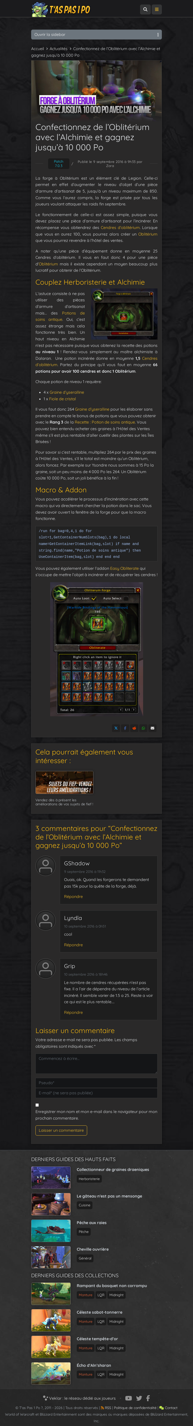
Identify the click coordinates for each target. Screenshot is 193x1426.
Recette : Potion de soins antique (105, 422)
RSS (106, 1408)
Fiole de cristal (62, 398)
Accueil (37, 48)
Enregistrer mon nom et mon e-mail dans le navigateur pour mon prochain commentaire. (96, 1115)
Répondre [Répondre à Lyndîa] (73, 944)
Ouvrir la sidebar (96, 34)
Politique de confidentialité (135, 1408)
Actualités (59, 48)
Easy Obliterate (124, 568)
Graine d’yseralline (67, 392)
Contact (168, 1408)
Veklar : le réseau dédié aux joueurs (79, 1398)
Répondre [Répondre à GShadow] (73, 896)
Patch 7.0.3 (59, 163)
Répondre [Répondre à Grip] (73, 1012)
